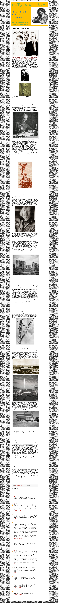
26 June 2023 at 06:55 (17, 587)
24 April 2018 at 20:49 (17, 518)
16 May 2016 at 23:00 (17, 510)
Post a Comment (15, 596)
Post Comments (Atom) (20, 599)
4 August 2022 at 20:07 (17, 572)
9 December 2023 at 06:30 (18, 594)
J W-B (14, 550)
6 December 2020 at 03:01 (18, 538)
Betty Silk (15, 496)
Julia (14, 503)
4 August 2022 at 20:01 (17, 563)
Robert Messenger (18, 485)
